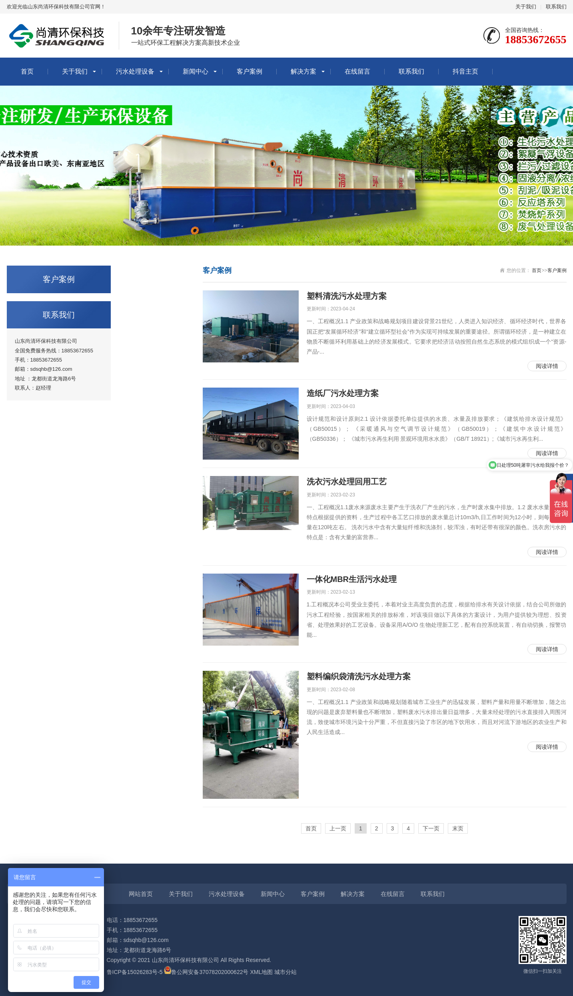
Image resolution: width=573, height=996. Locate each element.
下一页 (431, 828)
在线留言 (357, 71)
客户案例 (249, 71)
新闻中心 (195, 71)
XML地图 (261, 972)
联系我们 (556, 7)
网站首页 (141, 893)
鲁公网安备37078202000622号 (209, 972)
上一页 (337, 828)
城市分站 (285, 972)
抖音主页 (465, 71)
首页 (27, 71)
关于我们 (525, 7)
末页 (457, 828)
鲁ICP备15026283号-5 (135, 972)
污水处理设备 (135, 71)
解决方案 (303, 71)
